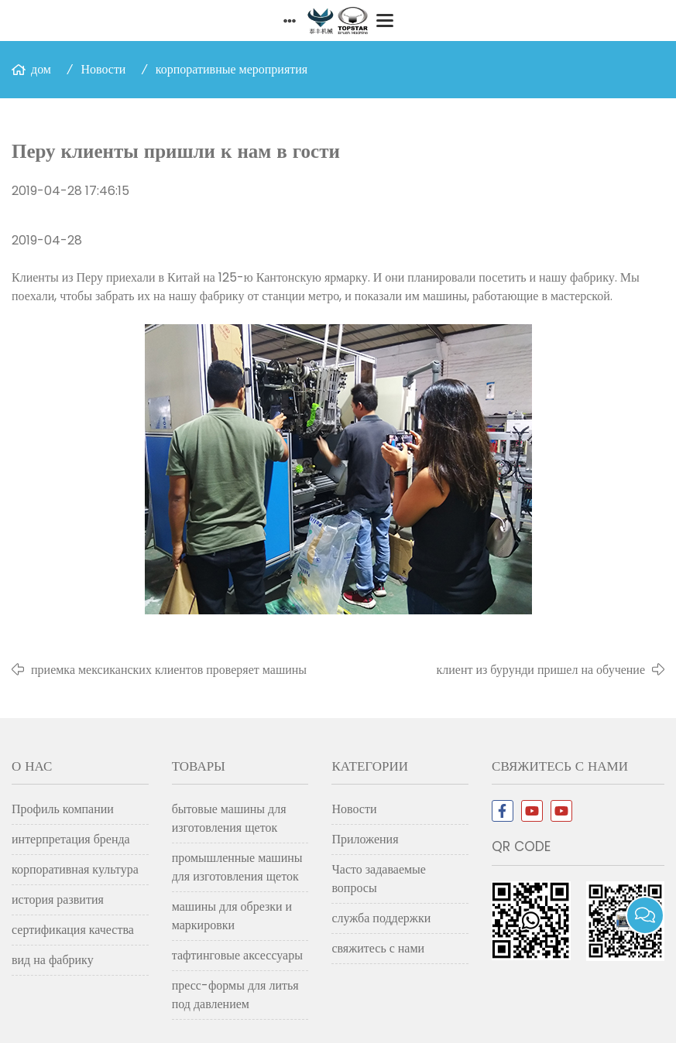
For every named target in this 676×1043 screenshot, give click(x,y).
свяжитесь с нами (377, 948)
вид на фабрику (53, 960)
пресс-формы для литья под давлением (235, 994)
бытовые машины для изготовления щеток (229, 818)
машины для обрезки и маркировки (232, 916)
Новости (103, 69)
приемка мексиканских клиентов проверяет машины (169, 670)
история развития (58, 899)
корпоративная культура (75, 869)
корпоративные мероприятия (231, 69)
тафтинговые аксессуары (237, 955)
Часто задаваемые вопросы (378, 878)
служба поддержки (381, 918)
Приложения (364, 839)
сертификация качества (73, 930)
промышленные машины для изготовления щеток (237, 867)
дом (41, 69)
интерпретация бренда (71, 839)
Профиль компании (63, 809)
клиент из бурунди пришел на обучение (540, 670)
